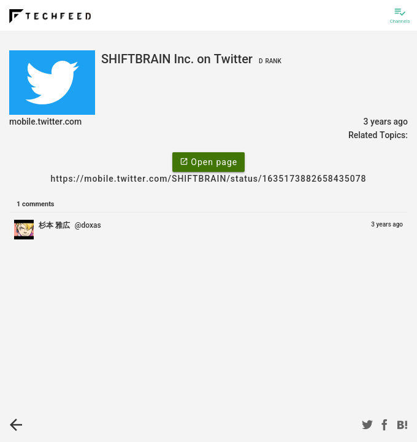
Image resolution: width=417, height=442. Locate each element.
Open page (208, 161)
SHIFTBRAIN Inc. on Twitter (193, 59)
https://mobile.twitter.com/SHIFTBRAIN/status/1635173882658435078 (208, 179)
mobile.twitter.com (45, 121)
